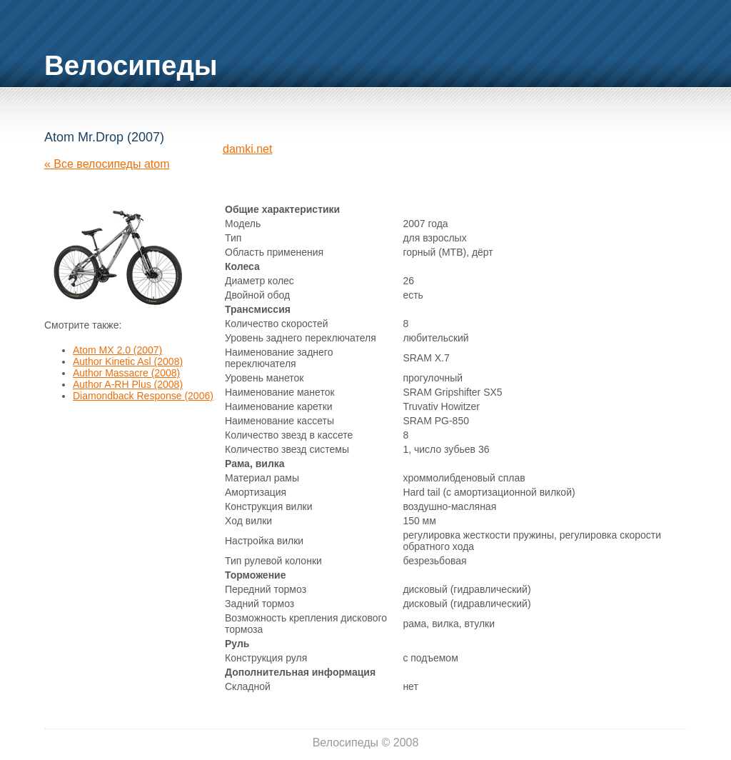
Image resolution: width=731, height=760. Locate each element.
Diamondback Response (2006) (143, 395)
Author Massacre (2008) (126, 373)
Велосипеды (131, 65)
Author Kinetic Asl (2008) (128, 361)
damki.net (247, 149)
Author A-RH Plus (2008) (128, 384)
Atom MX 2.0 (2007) (117, 350)
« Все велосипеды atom (106, 164)
